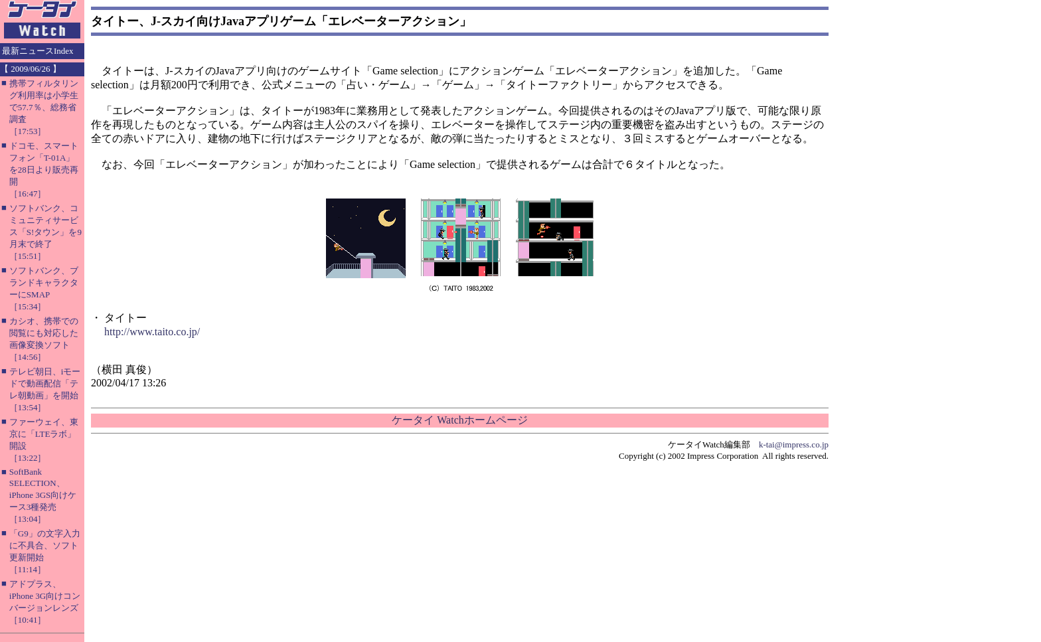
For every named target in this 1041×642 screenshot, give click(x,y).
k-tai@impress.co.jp (794, 444)
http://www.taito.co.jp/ (152, 331)
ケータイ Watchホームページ (459, 420)
